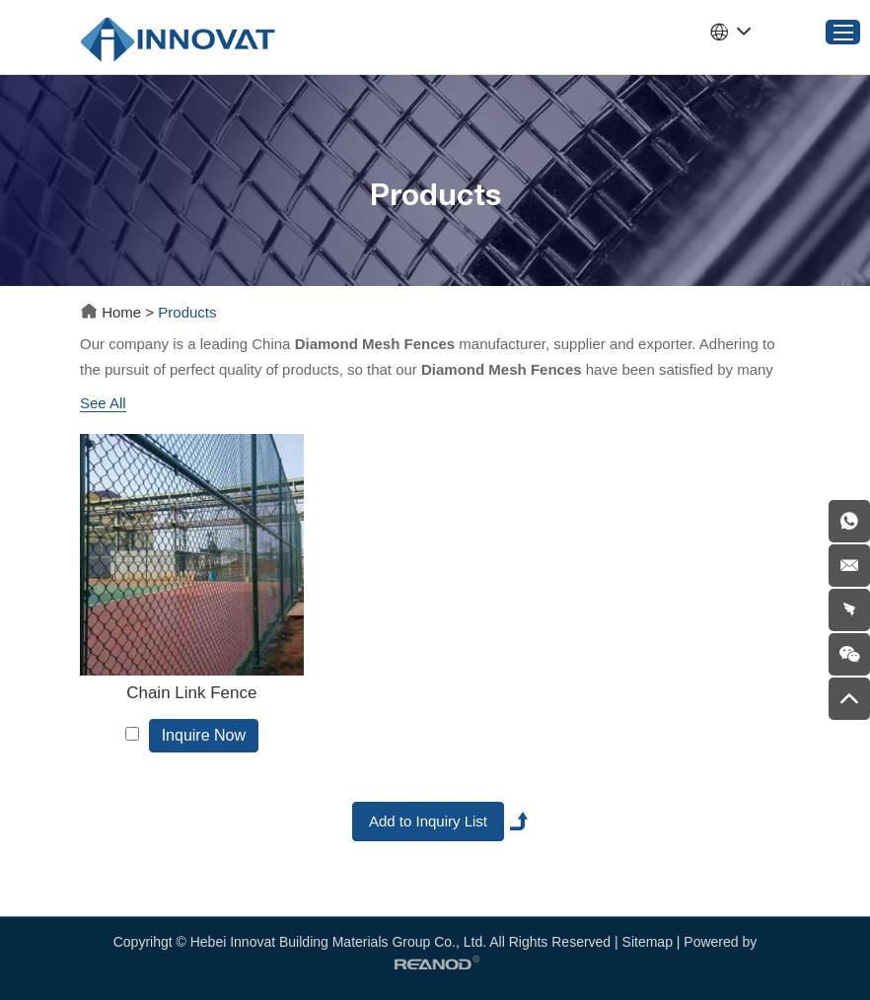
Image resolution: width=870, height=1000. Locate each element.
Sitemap (647, 942)
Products (187, 312)
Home (112, 312)
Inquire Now (204, 735)
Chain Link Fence (191, 692)
